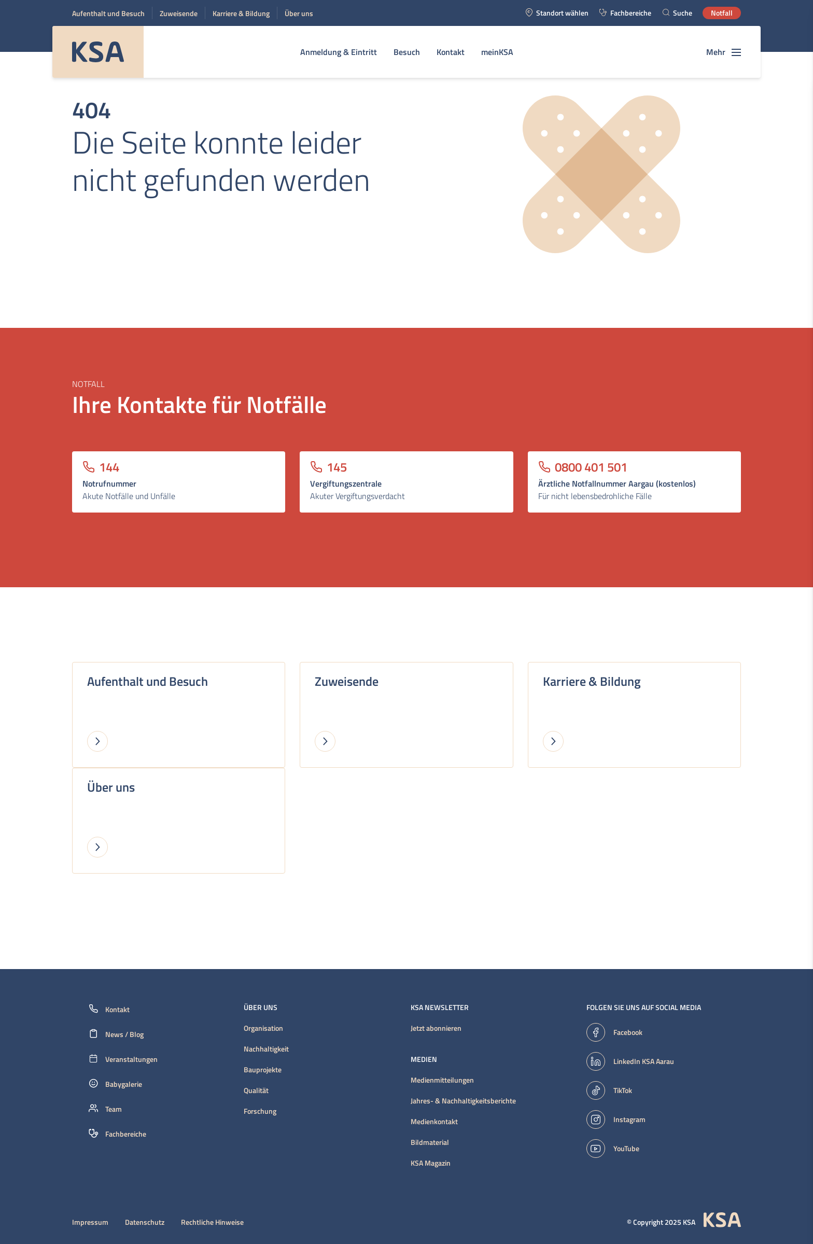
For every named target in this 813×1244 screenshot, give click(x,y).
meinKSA (497, 52)
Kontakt (451, 52)
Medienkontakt (434, 1121)
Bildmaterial (430, 1142)
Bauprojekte (263, 1070)
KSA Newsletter (440, 1007)
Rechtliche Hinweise (212, 1222)
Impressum (90, 1222)
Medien (424, 1059)
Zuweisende (179, 13)
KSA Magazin (431, 1163)
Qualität (256, 1090)
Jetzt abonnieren (436, 1028)
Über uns (299, 13)
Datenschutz (144, 1222)
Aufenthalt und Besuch (108, 13)
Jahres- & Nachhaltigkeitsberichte (463, 1101)
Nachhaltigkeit (266, 1049)
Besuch (407, 52)
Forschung (260, 1111)
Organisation (263, 1028)
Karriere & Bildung (241, 13)
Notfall (722, 12)
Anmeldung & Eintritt (338, 52)
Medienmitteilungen (442, 1080)
